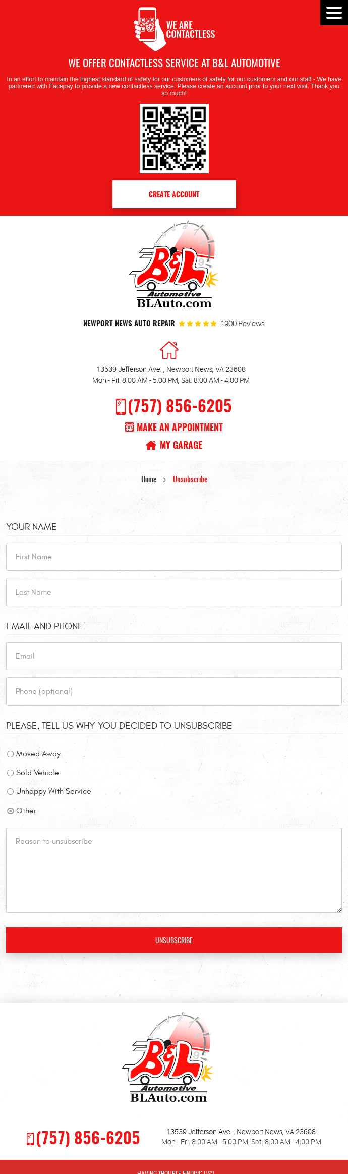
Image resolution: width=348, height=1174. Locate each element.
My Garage (181, 446)
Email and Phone (44, 626)
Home (148, 480)
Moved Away (38, 753)
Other (26, 810)
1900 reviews (242, 324)
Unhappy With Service (53, 791)
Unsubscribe (190, 480)
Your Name (31, 526)
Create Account (174, 195)
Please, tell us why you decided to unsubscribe (119, 725)
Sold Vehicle (37, 772)
